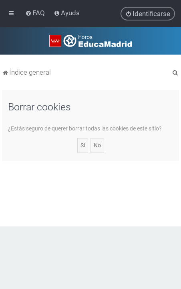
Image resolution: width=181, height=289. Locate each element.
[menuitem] (35, 13)
